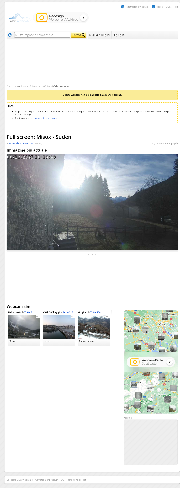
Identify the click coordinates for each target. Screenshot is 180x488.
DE (167, 6)
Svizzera (24, 86)
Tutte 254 (95, 312)
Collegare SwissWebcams (20, 479)
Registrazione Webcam (137, 6)
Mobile (159, 6)
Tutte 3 (28, 312)
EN (170, 6)
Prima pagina (13, 86)
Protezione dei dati (76, 479)
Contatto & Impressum (46, 479)
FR (176, 6)
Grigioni (33, 86)
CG (62, 479)
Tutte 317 (68, 312)
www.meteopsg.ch (168, 143)
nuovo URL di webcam (45, 118)
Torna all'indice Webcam (21, 143)
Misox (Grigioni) (46, 86)
